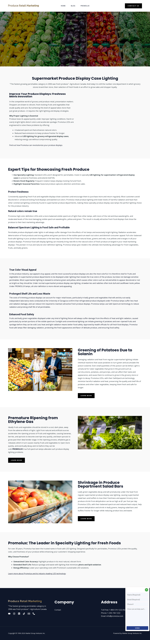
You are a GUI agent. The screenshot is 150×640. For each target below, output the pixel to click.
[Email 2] (29, 614)
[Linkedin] (19, 614)
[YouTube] (9, 614)
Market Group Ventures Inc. (35, 633)
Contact (58, 610)
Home (63, 6)
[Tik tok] (24, 614)
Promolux (85, 6)
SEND (137, 628)
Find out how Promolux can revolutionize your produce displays (35, 145)
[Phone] (34, 614)
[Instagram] (14, 614)
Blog (73, 6)
